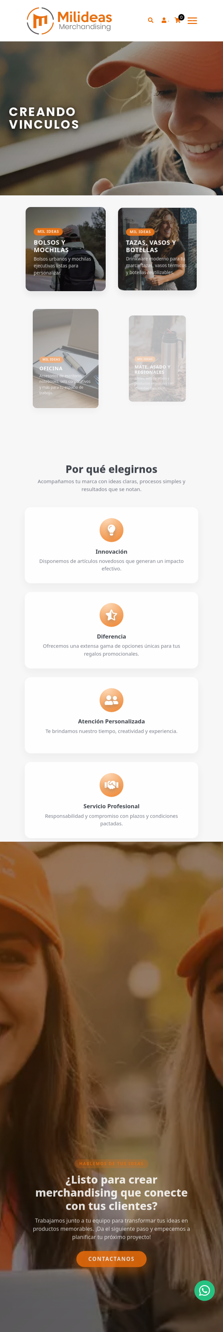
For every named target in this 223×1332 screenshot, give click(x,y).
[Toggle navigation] (192, 20)
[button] (165, 20)
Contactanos (111, 1277)
